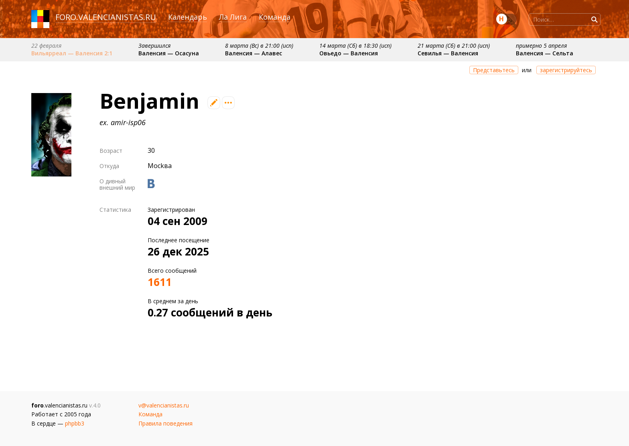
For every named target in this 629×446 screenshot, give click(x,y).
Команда (274, 17)
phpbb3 (74, 423)
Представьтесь (494, 70)
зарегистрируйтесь (566, 70)
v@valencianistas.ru (163, 405)
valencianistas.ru (117, 17)
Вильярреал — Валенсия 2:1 (71, 53)
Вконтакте (151, 183)
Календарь (187, 17)
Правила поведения (165, 423)
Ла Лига (233, 17)
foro (65, 17)
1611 (160, 282)
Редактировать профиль (213, 102)
